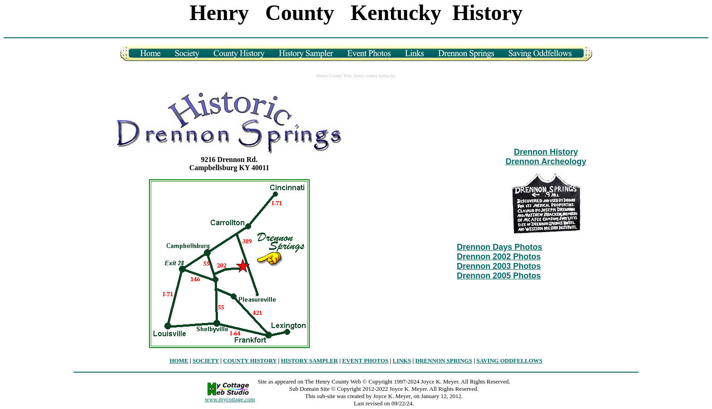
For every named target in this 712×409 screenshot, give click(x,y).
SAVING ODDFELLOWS (509, 360)
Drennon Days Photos (499, 247)
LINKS (402, 360)
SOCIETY (206, 360)
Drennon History (546, 152)
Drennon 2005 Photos (499, 275)
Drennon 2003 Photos (499, 266)
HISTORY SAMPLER (309, 360)
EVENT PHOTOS (365, 360)
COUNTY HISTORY (250, 360)
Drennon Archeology (546, 161)
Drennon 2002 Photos (499, 256)
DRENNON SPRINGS (443, 360)
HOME (178, 360)
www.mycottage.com (230, 399)
